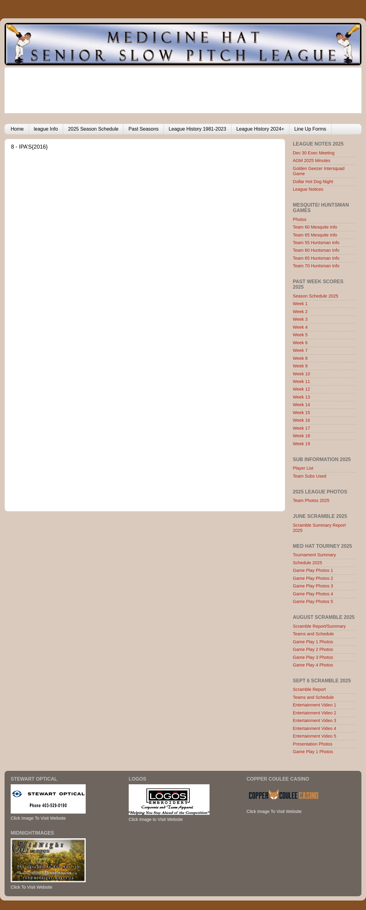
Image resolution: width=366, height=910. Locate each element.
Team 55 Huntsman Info (316, 242)
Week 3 (300, 319)
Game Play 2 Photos (313, 649)
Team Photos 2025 (311, 500)
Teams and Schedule (313, 633)
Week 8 (300, 358)
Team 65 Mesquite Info (315, 235)
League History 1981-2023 (197, 129)
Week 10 (301, 373)
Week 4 (300, 327)
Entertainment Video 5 (314, 736)
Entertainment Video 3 (314, 720)
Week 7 (300, 350)
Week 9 (300, 365)
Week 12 (301, 389)
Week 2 (300, 311)
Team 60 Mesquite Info (315, 227)
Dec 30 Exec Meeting (314, 152)
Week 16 (301, 420)
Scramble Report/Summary (319, 626)
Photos (300, 219)
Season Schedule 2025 (315, 296)
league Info (46, 129)
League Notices (308, 189)
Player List (303, 468)
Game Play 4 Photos (313, 665)
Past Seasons (143, 129)
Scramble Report (309, 689)
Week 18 (301, 435)
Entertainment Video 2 (314, 712)
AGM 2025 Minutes (311, 160)
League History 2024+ (260, 129)
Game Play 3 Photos (313, 657)
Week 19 (301, 443)
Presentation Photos (312, 744)
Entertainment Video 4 (314, 728)
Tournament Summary (314, 554)
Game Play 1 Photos (313, 641)
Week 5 (300, 334)
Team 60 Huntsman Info (316, 250)
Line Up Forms (310, 129)
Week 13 (301, 397)
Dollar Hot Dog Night (313, 181)
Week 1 (300, 303)
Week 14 (301, 404)
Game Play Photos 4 (313, 593)
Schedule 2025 (307, 562)
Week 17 (301, 428)
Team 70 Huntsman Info (316, 265)
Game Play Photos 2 (313, 578)
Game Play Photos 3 (313, 585)
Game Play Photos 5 (313, 601)
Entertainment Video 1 (314, 704)
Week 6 (300, 342)
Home (17, 129)
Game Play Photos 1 (313, 570)
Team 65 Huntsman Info (316, 258)
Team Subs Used (309, 476)
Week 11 (301, 381)
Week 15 (301, 412)
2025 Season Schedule (93, 129)
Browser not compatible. (134, 325)
